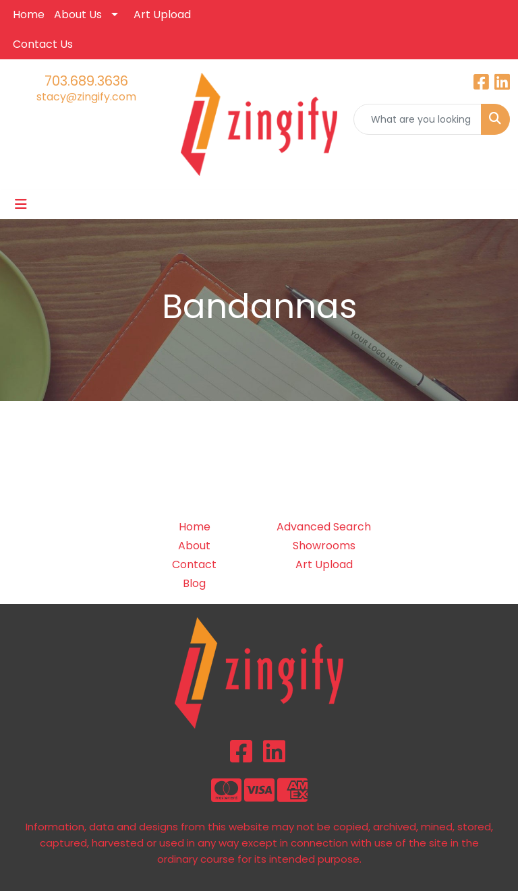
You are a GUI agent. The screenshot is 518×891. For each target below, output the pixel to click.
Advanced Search (324, 526)
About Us (78, 14)
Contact (194, 564)
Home (29, 14)
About (194, 545)
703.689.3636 (86, 80)
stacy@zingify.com (86, 96)
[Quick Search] (417, 119)
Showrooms (324, 545)
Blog (194, 583)
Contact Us (43, 44)
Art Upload (162, 14)
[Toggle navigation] (21, 204)
